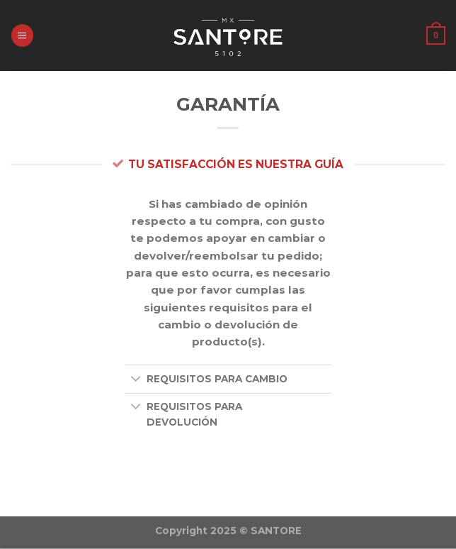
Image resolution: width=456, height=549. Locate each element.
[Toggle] (136, 380)
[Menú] (22, 35)
